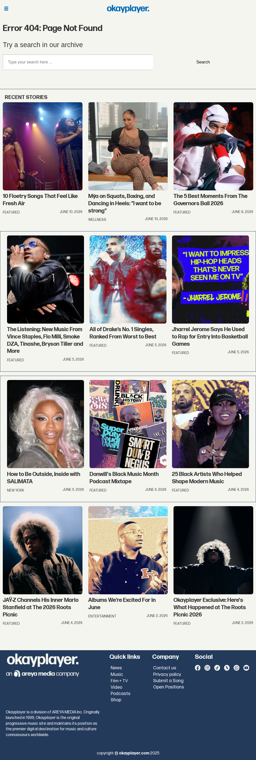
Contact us (164, 668)
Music (117, 674)
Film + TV (119, 680)
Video (116, 687)
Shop (116, 700)
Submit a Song (168, 680)
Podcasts (121, 693)
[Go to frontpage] (128, 9)
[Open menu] (6, 9)
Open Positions (168, 687)
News (116, 668)
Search (203, 62)
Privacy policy (167, 674)
